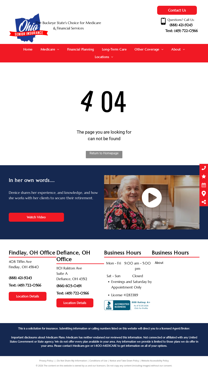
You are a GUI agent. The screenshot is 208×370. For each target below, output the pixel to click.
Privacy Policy (46, 360)
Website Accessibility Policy (155, 360)
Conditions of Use (98, 360)
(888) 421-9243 (181, 25)
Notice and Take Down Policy (124, 360)
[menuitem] (28, 49)
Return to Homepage (104, 153)
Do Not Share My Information (72, 360)
